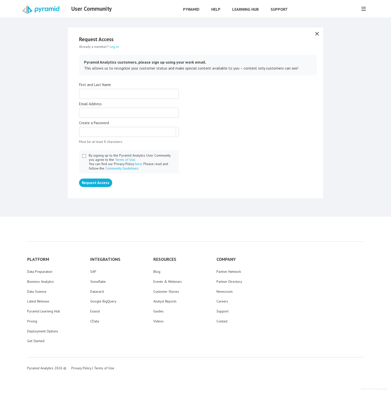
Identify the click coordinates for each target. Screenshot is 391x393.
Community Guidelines (121, 168)
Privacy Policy (81, 368)
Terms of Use (104, 368)
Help (215, 9)
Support (279, 9)
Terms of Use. (125, 159)
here (138, 164)
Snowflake (98, 281)
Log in (114, 46)
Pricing (32, 321)
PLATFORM (38, 259)
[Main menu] (363, 8)
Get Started (35, 341)
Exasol (95, 311)
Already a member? (99, 46)
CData (94, 321)
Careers (222, 301)
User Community (91, 8)
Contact (221, 321)
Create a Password (94, 123)
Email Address (90, 104)
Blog (156, 271)
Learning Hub (245, 9)
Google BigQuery (103, 301)
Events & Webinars (167, 281)
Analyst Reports (165, 301)
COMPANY (226, 259)
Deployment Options (42, 331)
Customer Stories (166, 291)
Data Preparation (39, 271)
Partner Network (228, 271)
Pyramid (191, 9)
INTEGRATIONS (105, 259)
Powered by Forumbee (374, 389)
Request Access (95, 182)
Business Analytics (40, 281)
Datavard (97, 291)
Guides (158, 311)
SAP (93, 271)
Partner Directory (229, 281)
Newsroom (224, 291)
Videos (158, 321)
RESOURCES (164, 259)
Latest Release (38, 301)
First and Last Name (95, 85)
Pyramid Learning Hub (43, 311)
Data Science (36, 291)
